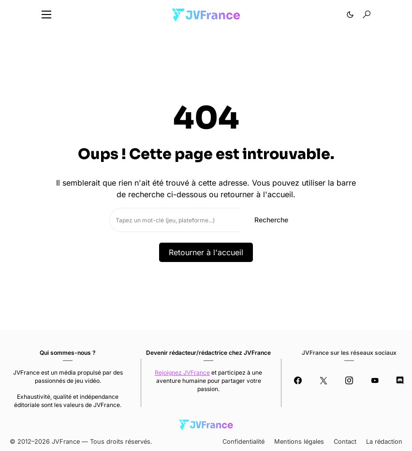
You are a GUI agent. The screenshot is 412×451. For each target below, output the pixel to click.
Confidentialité (243, 441)
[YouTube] (374, 380)
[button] (46, 14)
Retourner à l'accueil (206, 252)
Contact (345, 441)
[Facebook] (297, 380)
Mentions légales (299, 441)
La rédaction (384, 441)
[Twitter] (323, 380)
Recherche (271, 220)
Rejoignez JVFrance (182, 372)
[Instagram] (349, 380)
